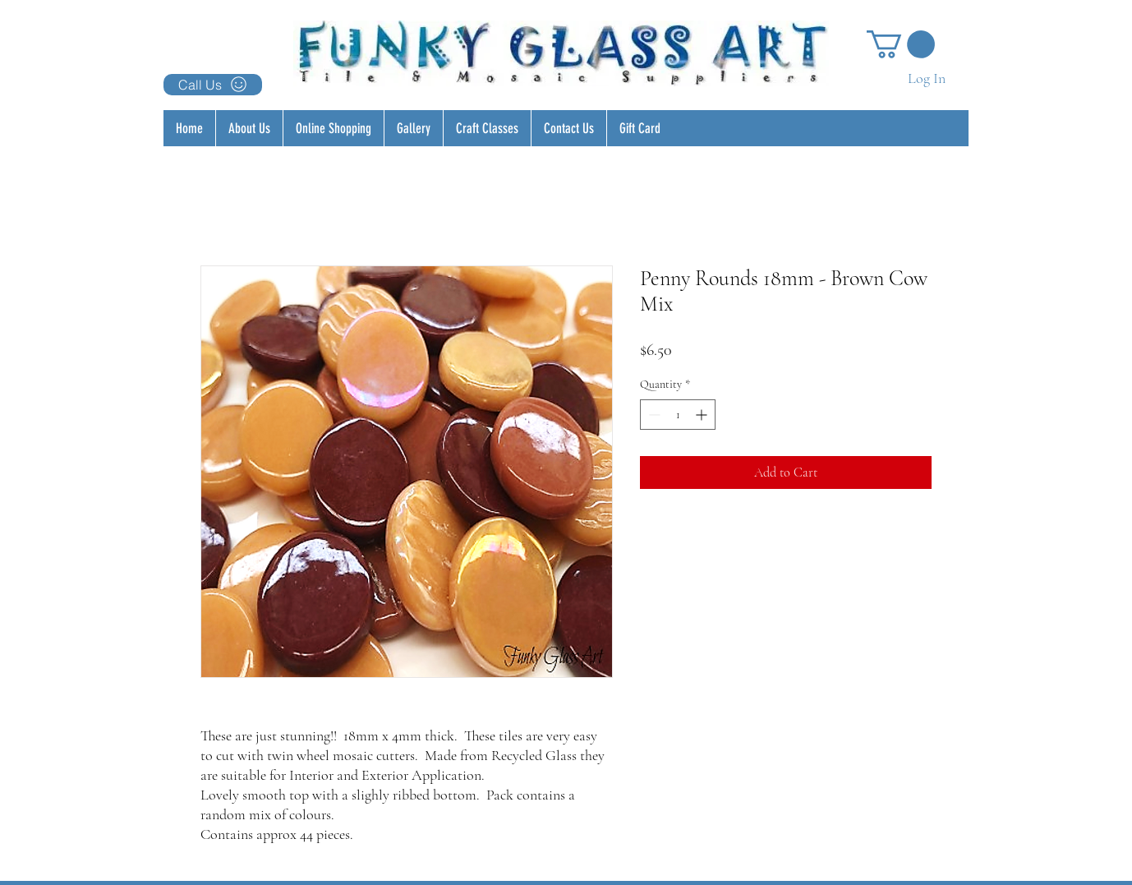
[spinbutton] (678, 414)
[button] (901, 44)
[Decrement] (652, 414)
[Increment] (703, 414)
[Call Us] (212, 84)
